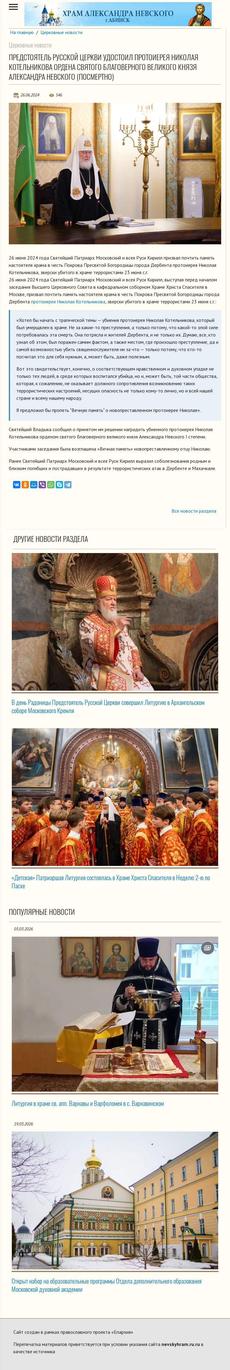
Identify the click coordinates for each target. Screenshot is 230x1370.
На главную (22, 32)
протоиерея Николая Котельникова (68, 301)
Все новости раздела (194, 511)
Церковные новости (61, 32)
